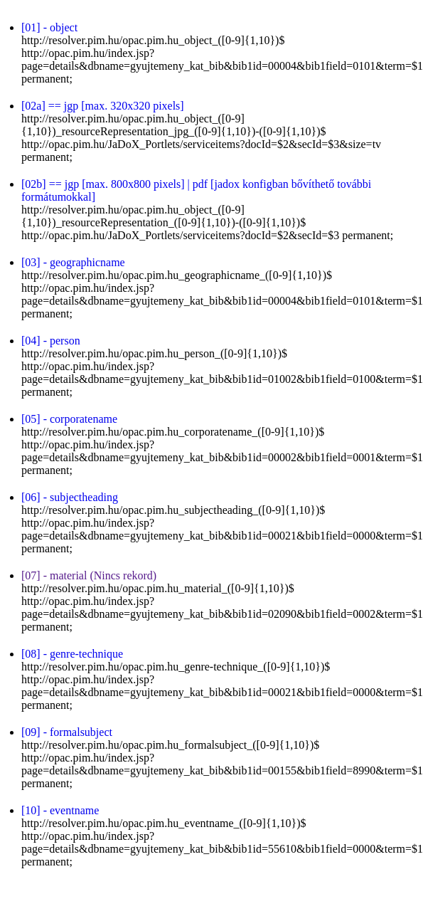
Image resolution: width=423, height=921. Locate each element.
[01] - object (49, 27)
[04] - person (50, 341)
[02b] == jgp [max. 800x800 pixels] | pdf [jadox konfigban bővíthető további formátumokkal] (196, 190)
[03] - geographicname (73, 262)
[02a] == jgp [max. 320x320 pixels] (102, 106)
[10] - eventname (60, 810)
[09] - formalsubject (66, 732)
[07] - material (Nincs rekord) (88, 575)
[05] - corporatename (69, 419)
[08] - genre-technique (72, 654)
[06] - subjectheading (69, 497)
